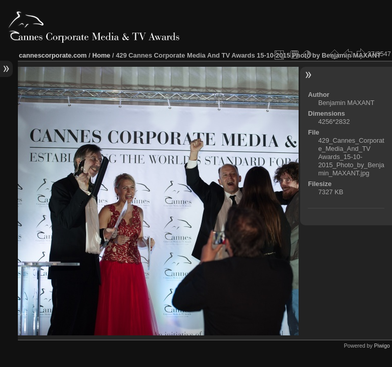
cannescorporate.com (53, 55)
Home (101, 55)
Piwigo (382, 346)
